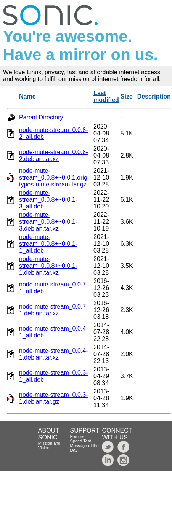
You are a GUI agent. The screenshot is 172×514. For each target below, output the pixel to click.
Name (27, 96)
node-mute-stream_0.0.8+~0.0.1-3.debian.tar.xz (48, 222)
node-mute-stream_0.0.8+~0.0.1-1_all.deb (48, 244)
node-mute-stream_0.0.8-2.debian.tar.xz (53, 155)
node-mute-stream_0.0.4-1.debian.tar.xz (53, 354)
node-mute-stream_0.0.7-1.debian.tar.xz (53, 310)
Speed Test (80, 441)
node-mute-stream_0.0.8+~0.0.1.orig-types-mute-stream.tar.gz (54, 177)
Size (127, 96)
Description (154, 96)
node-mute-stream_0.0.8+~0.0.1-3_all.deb (48, 199)
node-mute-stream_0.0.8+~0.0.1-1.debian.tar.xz (48, 266)
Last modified (106, 96)
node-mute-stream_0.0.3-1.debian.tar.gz (53, 398)
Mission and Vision (49, 445)
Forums (77, 436)
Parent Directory (41, 117)
